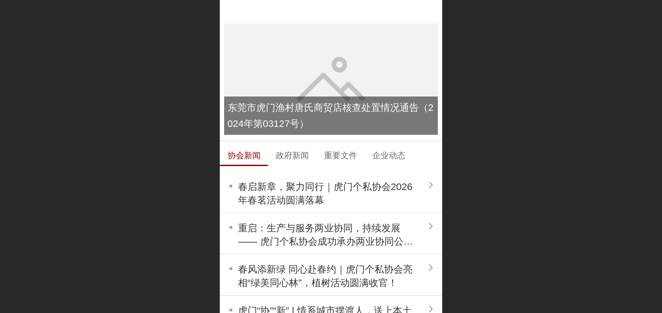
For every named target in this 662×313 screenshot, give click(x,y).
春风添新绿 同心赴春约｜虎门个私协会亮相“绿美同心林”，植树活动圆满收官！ (325, 276)
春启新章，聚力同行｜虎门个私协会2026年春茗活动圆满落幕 (325, 193)
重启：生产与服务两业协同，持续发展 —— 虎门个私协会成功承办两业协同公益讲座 (325, 235)
